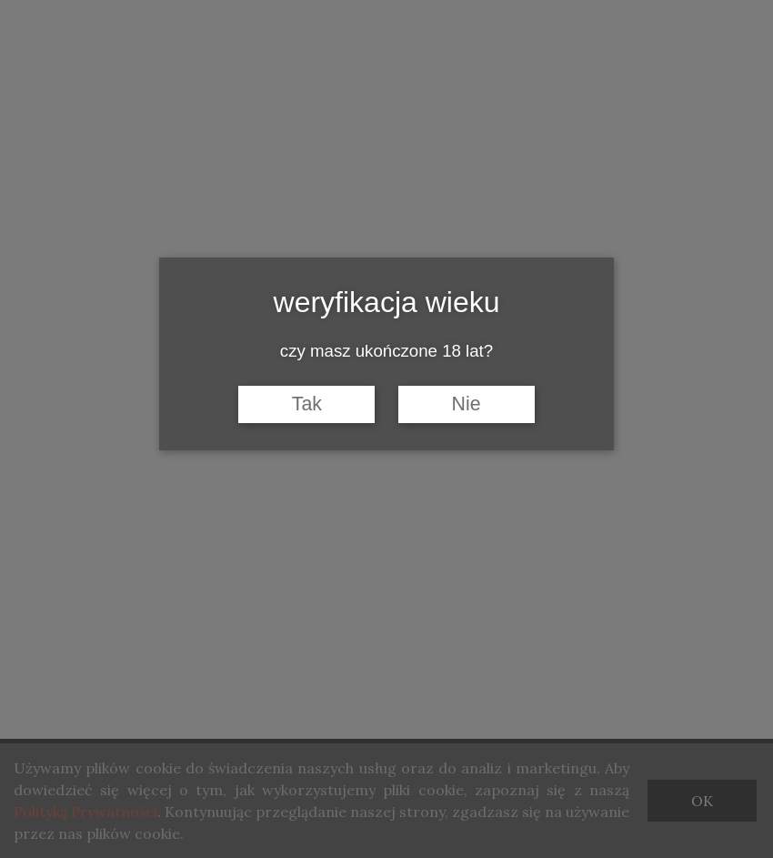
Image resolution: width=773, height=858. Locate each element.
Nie (466, 404)
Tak (307, 404)
